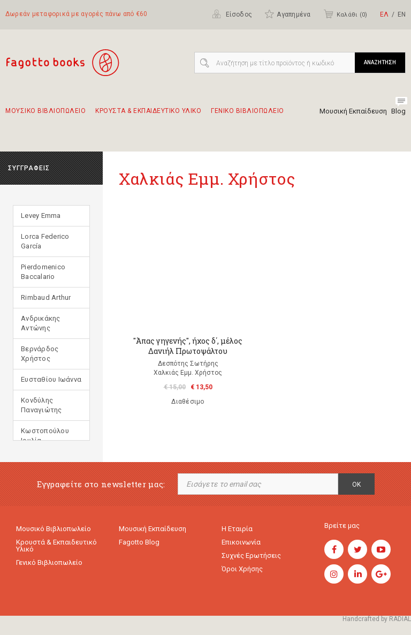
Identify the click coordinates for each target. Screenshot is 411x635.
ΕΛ (384, 14)
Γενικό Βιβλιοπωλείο (49, 562)
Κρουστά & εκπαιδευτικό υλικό (56, 545)
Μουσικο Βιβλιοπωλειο (45, 116)
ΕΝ (402, 14)
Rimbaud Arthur (46, 297)
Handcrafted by (376, 619)
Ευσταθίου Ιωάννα (51, 379)
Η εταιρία (237, 529)
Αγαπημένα (287, 14)
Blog (398, 111)
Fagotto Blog (139, 542)
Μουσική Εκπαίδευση (353, 111)
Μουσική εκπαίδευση (152, 529)
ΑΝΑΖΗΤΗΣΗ (380, 62)
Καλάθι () (345, 14)
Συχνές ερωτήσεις (251, 555)
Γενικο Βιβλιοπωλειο (247, 116)
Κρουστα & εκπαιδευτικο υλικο (148, 116)
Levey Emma (41, 215)
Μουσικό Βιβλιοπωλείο (53, 529)
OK (356, 484)
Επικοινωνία (241, 542)
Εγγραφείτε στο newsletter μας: (101, 484)
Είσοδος (232, 14)
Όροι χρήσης (242, 569)
